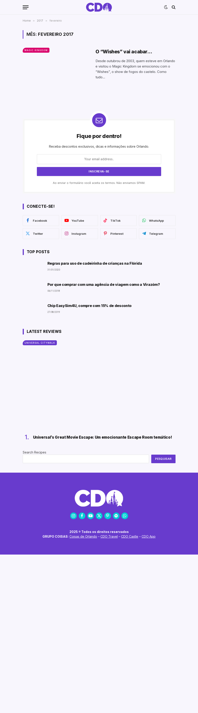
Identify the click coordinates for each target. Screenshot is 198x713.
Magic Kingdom (36, 50)
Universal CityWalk (39, 342)
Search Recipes (34, 452)
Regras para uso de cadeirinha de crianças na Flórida (94, 263)
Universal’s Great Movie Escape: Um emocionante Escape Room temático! (102, 437)
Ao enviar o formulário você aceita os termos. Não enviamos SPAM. (99, 183)
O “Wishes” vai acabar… (124, 51)
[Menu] (26, 7)
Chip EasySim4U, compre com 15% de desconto (89, 306)
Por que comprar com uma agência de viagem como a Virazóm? (103, 284)
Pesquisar (163, 458)
